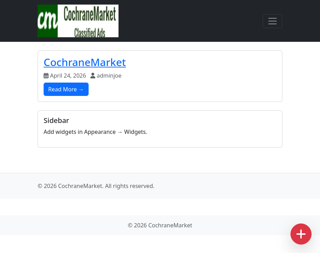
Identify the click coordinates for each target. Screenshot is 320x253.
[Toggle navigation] (272, 21)
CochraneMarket (85, 62)
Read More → (66, 89)
